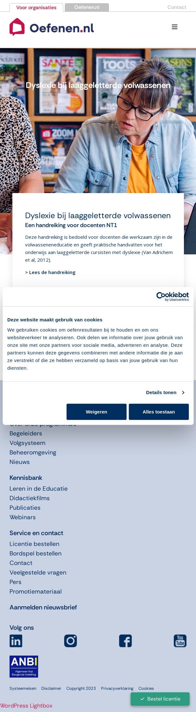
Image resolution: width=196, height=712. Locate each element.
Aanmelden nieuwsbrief (43, 607)
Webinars (23, 517)
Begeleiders (26, 433)
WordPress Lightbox (26, 705)
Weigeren (96, 411)
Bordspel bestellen (36, 553)
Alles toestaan (159, 411)
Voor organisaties (36, 7)
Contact (176, 7)
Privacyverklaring (117, 688)
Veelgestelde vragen (38, 572)
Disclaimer (51, 688)
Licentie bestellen (34, 544)
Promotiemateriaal (36, 591)
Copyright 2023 (81, 688)
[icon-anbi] (24, 658)
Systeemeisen (23, 688)
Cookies (146, 688)
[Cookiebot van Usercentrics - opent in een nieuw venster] (161, 296)
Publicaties (25, 508)
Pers (16, 582)
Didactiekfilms (30, 498)
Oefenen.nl (86, 7)
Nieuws (20, 462)
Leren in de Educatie (39, 489)
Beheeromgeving (33, 452)
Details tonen (161, 392)
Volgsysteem (27, 443)
